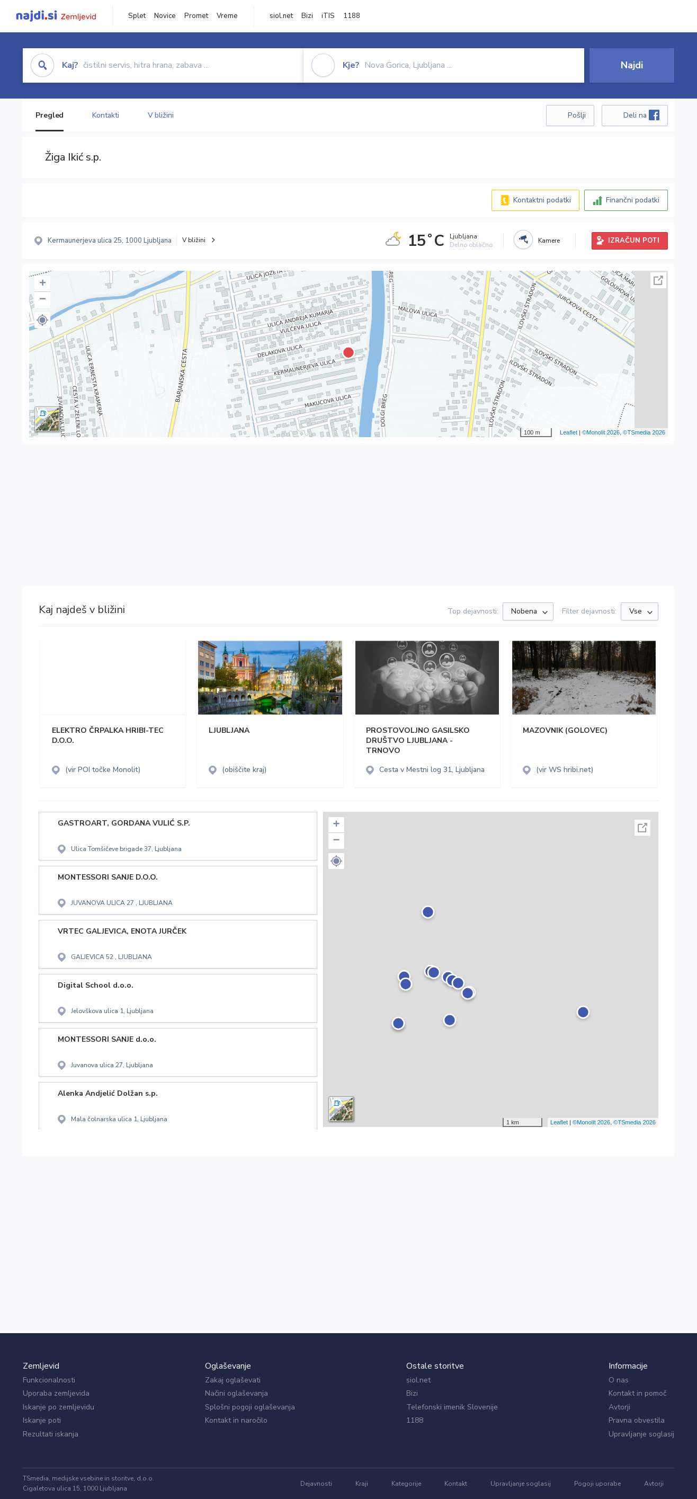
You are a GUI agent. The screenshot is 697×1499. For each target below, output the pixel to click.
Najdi (632, 65)
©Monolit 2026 (601, 432)
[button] (42, 320)
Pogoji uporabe (597, 1483)
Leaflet (568, 432)
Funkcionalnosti (49, 1380)
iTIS (328, 16)
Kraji (361, 1483)
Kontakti (105, 115)
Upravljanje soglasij (641, 1434)
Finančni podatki (632, 200)
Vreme (227, 16)
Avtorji (619, 1407)
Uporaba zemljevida (56, 1393)
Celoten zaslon (658, 280)
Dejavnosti (316, 1483)
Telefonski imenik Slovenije (452, 1407)
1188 (351, 16)
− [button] (42, 300)
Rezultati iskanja (50, 1434)
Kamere (549, 240)
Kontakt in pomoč (637, 1393)
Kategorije (406, 1483)
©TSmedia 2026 (644, 432)
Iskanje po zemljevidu (58, 1407)
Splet (137, 16)
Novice (165, 16)
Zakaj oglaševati (233, 1380)
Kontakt (455, 1483)
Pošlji (577, 115)
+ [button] (42, 284)
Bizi (307, 16)
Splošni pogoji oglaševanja (250, 1407)
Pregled (49, 115)
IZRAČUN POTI (633, 240)
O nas (619, 1380)
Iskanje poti (42, 1420)
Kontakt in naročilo (236, 1420)
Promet (196, 16)
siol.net (281, 16)
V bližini (161, 115)
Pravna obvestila (637, 1420)
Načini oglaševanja (236, 1393)
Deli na (641, 115)
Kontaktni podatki (542, 200)
